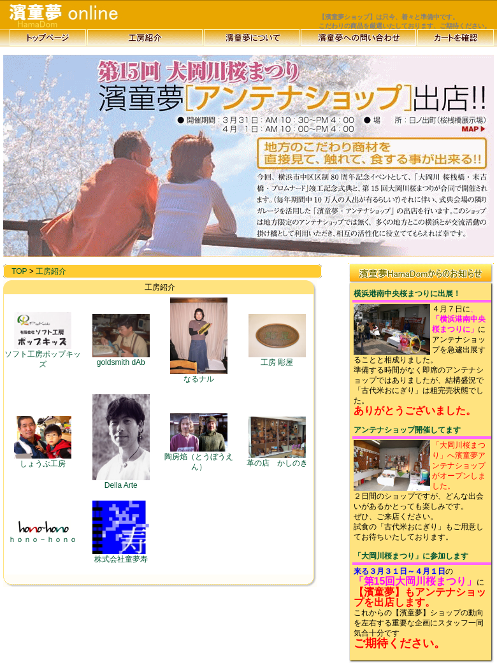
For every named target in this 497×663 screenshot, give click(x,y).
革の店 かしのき (277, 459)
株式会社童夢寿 (121, 555)
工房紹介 (51, 271)
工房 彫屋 (277, 358)
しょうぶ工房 (42, 460)
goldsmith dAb (121, 358)
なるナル (198, 375)
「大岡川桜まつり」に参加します (411, 556)
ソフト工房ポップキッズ (42, 355)
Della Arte (121, 481)
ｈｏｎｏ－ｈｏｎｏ (42, 535)
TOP (19, 271)
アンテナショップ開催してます (407, 429)
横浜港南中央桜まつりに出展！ (407, 293)
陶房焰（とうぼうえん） (198, 458)
